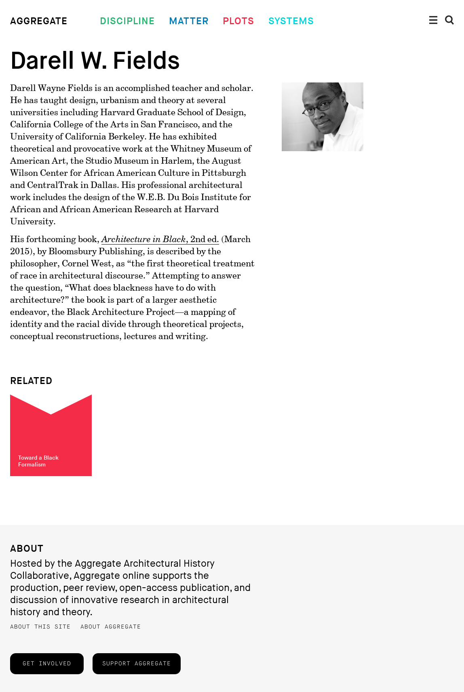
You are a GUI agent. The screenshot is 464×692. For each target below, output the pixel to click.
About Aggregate (110, 627)
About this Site (40, 627)
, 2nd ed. (160, 239)
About (27, 549)
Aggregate (38, 21)
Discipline (127, 21)
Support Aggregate (136, 664)
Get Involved (47, 664)
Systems (291, 21)
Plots (238, 21)
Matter (189, 21)
